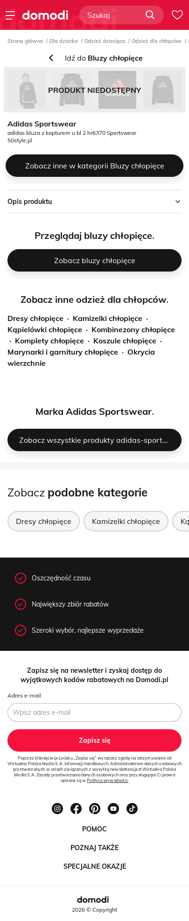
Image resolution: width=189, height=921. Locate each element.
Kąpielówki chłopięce (44, 329)
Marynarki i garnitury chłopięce (62, 351)
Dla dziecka (63, 41)
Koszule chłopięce (124, 340)
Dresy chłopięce (35, 318)
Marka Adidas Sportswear (93, 411)
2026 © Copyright (94, 909)
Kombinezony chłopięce (133, 329)
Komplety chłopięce (49, 340)
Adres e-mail (24, 695)
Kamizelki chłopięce (107, 318)
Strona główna (25, 41)
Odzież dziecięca (104, 41)
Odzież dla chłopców (157, 41)
